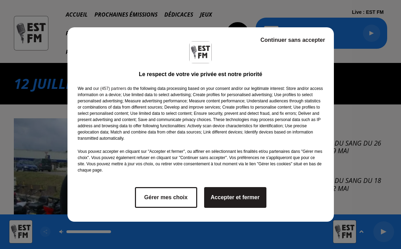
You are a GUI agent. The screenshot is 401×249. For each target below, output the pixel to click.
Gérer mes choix (166, 197)
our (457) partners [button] (109, 88)
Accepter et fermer (235, 197)
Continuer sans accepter (293, 40)
